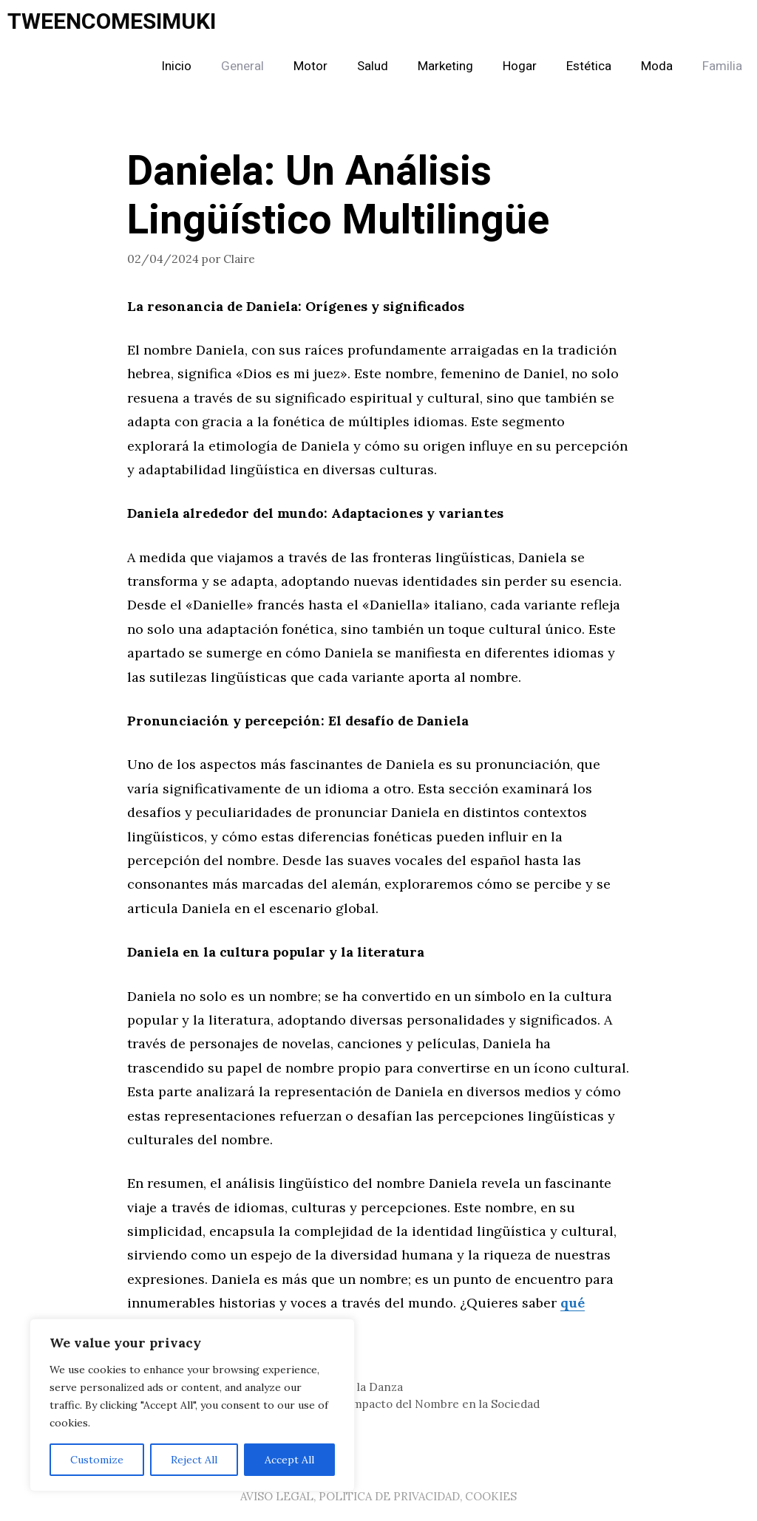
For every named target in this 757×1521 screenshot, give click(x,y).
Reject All (194, 1459)
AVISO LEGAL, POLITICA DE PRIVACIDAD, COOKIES (378, 1496)
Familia (722, 66)
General (242, 66)
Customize (96, 1459)
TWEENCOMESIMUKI (111, 22)
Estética (588, 66)
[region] (192, 1405)
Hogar (520, 66)
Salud (372, 66)
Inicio (176, 66)
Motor (310, 66)
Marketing (445, 66)
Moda (657, 66)
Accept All (289, 1459)
